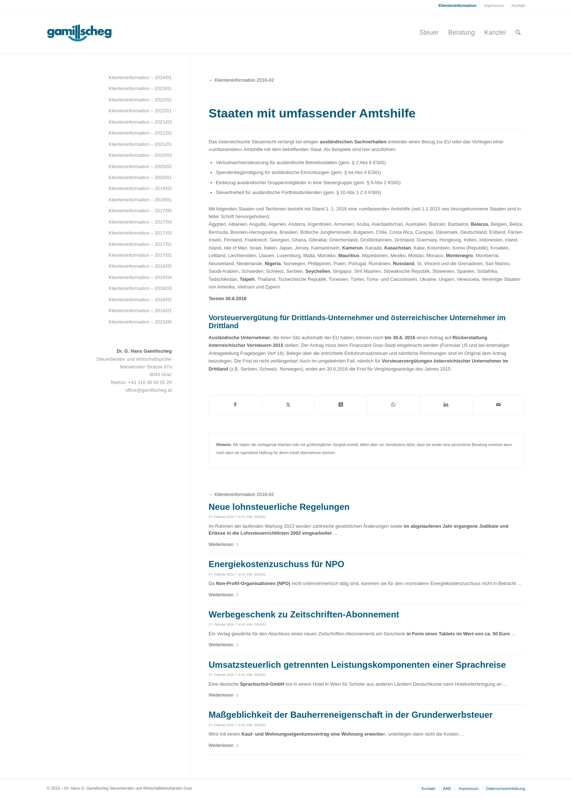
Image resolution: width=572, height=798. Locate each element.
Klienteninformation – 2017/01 (140, 255)
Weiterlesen (225, 544)
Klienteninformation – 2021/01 (140, 144)
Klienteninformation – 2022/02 (140, 99)
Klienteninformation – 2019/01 (140, 199)
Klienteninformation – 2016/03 (140, 288)
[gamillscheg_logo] (93, 32)
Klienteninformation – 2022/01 (140, 110)
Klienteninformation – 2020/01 (140, 177)
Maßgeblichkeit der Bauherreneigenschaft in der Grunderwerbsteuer (351, 715)
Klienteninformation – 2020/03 (140, 155)
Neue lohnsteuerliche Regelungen (279, 507)
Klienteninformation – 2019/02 (140, 188)
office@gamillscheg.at (148, 390)
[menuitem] (457, 5)
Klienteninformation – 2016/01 (140, 310)
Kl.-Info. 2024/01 (254, 517)
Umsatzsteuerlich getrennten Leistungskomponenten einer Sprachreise (357, 665)
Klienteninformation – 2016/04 (140, 277)
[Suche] (518, 32)
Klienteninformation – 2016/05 (140, 266)
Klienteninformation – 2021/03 (140, 122)
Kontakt (518, 5)
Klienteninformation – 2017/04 (140, 222)
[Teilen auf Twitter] (288, 404)
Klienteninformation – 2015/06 (140, 322)
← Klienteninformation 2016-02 (241, 80)
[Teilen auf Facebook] (235, 404)
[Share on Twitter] (340, 404)
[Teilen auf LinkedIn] (446, 404)
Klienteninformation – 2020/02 (140, 166)
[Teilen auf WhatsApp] (393, 404)
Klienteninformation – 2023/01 (140, 88)
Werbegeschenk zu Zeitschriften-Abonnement (304, 614)
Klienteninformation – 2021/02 (140, 133)
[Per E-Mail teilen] (498, 404)
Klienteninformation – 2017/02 (140, 244)
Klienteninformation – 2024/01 (140, 77)
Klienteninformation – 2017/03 (140, 233)
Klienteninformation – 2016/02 (140, 299)
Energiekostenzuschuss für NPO (276, 564)
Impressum (494, 5)
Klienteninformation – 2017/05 (140, 210)
